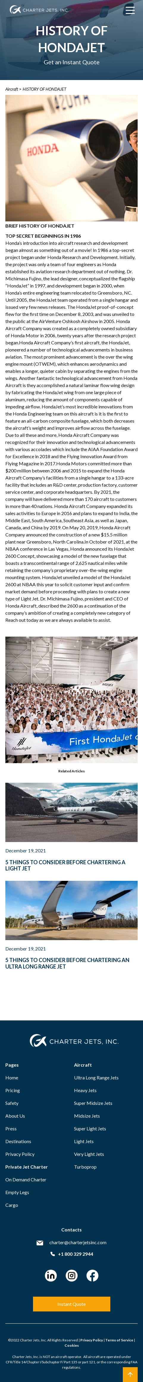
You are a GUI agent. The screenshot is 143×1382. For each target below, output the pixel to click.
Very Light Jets (89, 1154)
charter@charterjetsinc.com (77, 1242)
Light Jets (84, 1141)
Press (11, 1128)
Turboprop (85, 1166)
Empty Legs (17, 1192)
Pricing (12, 1090)
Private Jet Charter (26, 1166)
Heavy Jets (85, 1090)
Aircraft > (13, 89)
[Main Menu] (130, 10)
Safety (11, 1103)
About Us (15, 1116)
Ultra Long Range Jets (96, 1077)
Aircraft (83, 1065)
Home (11, 1077)
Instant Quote (71, 1304)
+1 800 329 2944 (71, 1254)
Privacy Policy (19, 1154)
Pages (12, 1065)
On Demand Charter (25, 1179)
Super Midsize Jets (93, 1103)
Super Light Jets (90, 1128)
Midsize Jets (87, 1116)
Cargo (11, 1205)
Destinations (18, 1141)
